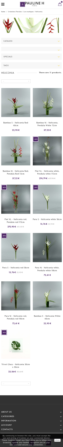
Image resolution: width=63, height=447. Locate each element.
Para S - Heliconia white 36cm (47, 219)
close (57, 440)
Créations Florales (15, 12)
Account (6, 425)
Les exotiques (29, 12)
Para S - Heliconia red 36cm (15, 268)
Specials (7, 56)
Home (3, 12)
